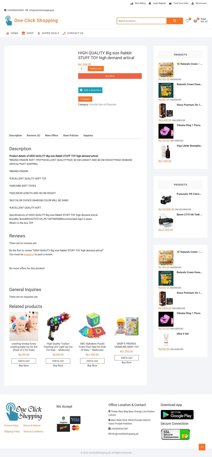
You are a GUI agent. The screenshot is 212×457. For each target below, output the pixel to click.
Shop (28, 33)
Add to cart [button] (23, 361)
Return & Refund (32, 425)
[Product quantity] (82, 69)
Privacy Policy (11, 425)
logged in (29, 254)
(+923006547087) (14, 10)
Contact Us (72, 33)
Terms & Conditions (33, 431)
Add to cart (96, 68)
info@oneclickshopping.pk (40, 10)
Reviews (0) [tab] (33, 135)
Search (174, 21)
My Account (198, 3)
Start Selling (138, 3)
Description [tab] (15, 135)
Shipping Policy (12, 431)
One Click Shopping (36, 20)
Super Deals (48, 33)
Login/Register (157, 3)
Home (12, 33)
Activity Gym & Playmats (102, 104)
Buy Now (110, 76)
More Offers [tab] (51, 135)
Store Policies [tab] (71, 135)
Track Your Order (178, 3)
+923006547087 (118, 428)
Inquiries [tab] (88, 135)
